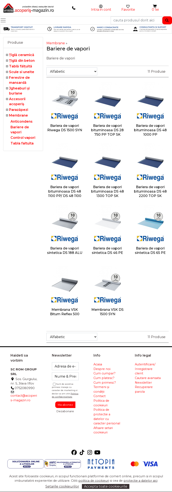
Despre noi (101, 369)
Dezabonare (65, 411)
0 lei (155, 10)
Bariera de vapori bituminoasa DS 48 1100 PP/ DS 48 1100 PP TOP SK (64, 193)
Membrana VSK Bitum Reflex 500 (64, 312)
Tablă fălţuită (20, 66)
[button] (155, 6)
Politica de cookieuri (101, 403)
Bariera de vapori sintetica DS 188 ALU (64, 250)
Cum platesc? (103, 378)
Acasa (97, 364)
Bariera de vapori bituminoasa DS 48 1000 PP (150, 130)
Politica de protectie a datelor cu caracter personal (106, 416)
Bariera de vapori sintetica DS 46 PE (107, 250)
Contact (99, 396)
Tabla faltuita (22, 143)
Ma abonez (65, 404)
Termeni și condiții (101, 389)
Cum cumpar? (104, 373)
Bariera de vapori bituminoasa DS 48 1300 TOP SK (107, 191)
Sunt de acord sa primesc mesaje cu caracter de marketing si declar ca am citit (65, 390)
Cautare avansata (148, 378)
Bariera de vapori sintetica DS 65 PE (150, 250)
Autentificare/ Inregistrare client (145, 368)
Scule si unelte (21, 72)
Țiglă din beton (22, 61)
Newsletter (143, 382)
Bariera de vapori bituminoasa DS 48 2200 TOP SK (150, 191)
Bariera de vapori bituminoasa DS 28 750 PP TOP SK (107, 130)
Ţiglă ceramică (21, 55)
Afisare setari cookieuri (103, 430)
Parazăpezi (18, 110)
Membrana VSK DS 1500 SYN (107, 312)
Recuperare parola (144, 389)
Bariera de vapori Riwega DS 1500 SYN (64, 128)
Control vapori (23, 138)
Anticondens (22, 121)
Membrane (18, 115)
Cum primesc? (104, 382)
